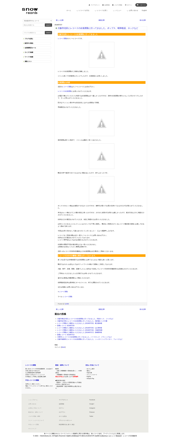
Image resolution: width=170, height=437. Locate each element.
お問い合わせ (32, 404)
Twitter (91, 416)
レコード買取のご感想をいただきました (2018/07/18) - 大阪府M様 (79, 330)
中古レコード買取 (33, 424)
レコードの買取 (30, 365)
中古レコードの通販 (32, 380)
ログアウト (62, 412)
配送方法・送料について (35, 412)
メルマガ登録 (118, 5)
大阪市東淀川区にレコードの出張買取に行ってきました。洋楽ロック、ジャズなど (85, 319)
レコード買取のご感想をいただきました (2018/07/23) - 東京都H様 (79, 323)
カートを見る (63, 416)
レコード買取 (62, 38)
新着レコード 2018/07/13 (65, 335)
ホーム (68, 10)
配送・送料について (62, 365)
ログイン (129, 5)
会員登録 (107, 5)
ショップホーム (33, 400)
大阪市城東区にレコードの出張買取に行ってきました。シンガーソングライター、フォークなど (90, 339)
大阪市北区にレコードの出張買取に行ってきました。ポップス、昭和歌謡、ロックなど (98, 28)
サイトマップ (32, 428)
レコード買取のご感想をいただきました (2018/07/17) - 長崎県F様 (79, 332)
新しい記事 (60, 20)
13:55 (67, 304)
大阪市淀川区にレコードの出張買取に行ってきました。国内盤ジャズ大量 (82, 321)
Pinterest (91, 412)
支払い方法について (92, 365)
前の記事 (143, 20)
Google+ (91, 404)
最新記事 (102, 20)
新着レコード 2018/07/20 (65, 325)
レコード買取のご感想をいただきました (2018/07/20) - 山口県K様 (79, 328)
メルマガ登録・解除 (34, 416)
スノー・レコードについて (36, 420)
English (144, 10)
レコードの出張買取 (64, 91)
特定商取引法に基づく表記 (66, 424)
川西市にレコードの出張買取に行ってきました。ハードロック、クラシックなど (84, 337)
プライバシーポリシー (65, 420)
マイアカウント (95, 5)
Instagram (92, 408)
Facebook (92, 400)
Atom (63, 347)
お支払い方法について (34, 408)
